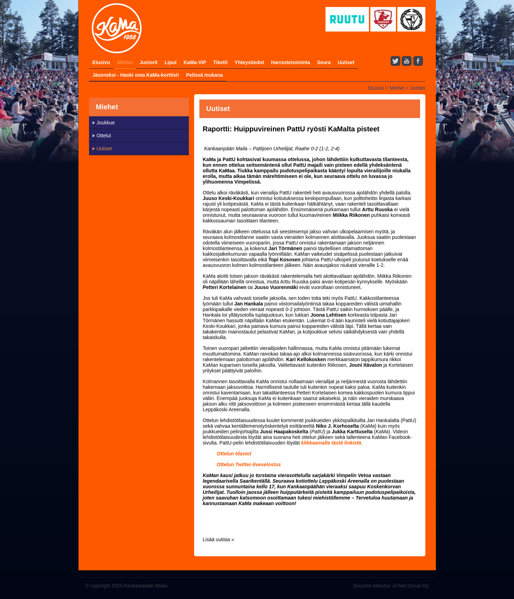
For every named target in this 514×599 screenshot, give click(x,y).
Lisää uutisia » (218, 539)
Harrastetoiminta (290, 62)
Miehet (124, 62)
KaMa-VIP (195, 62)
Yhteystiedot (249, 62)
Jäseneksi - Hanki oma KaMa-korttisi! (135, 75)
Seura (324, 62)
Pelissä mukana (204, 75)
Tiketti (220, 62)
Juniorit (148, 62)
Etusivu (101, 62)
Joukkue (106, 122)
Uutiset (346, 62)
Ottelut (104, 135)
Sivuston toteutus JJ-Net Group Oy (391, 585)
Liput (171, 62)
